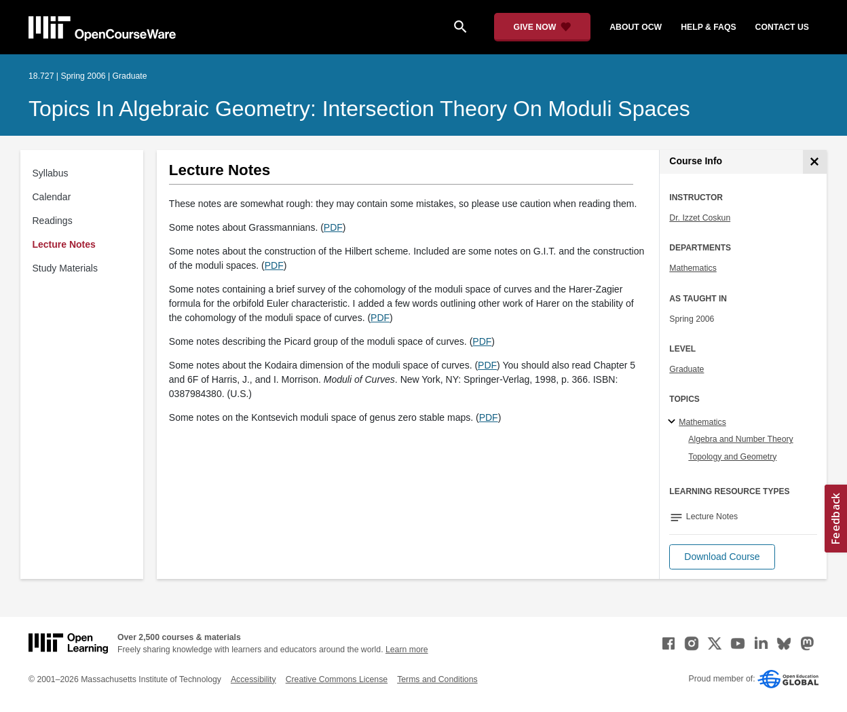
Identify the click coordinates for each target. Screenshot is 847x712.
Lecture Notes (64, 244)
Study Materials (65, 268)
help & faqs (708, 27)
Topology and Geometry (732, 457)
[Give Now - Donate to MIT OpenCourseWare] (542, 27)
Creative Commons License (337, 679)
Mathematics (692, 268)
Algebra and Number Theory (740, 439)
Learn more (406, 649)
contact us (782, 27)
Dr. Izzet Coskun (699, 218)
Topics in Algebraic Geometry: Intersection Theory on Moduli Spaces (359, 108)
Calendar (52, 196)
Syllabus (51, 173)
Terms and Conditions (437, 679)
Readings (53, 220)
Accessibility (253, 679)
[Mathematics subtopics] (673, 422)
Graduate (686, 369)
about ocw (635, 27)
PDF (333, 227)
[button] (721, 556)
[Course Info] (815, 162)
